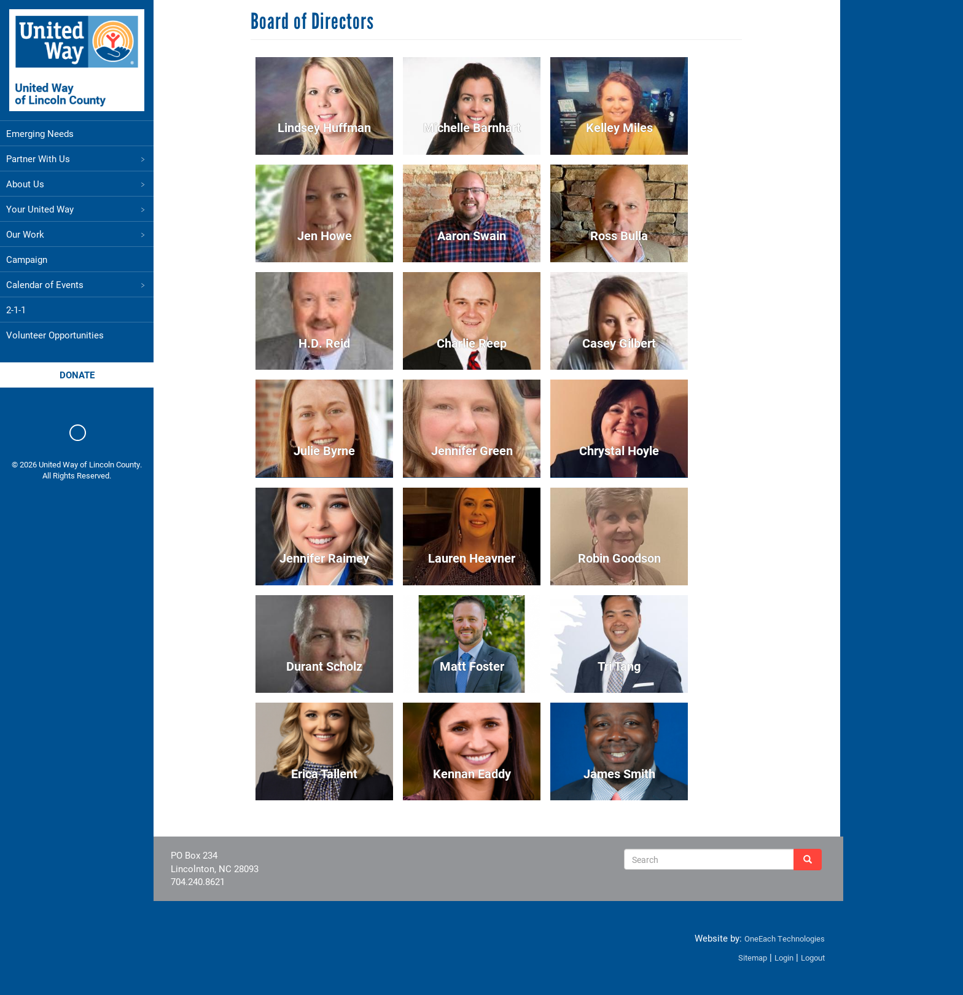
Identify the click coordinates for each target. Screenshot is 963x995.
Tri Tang (619, 666)
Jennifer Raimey (325, 558)
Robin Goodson (620, 558)
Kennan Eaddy (473, 773)
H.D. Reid (325, 343)
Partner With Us (76, 158)
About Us (76, 184)
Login (780, 957)
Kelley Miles (620, 127)
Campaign (26, 259)
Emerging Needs (40, 133)
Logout (810, 957)
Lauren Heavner (472, 558)
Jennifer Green (472, 450)
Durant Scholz (325, 666)
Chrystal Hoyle (620, 450)
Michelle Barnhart (472, 127)
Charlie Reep (472, 343)
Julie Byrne (325, 450)
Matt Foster (472, 666)
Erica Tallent (325, 773)
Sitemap (749, 957)
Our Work (76, 234)
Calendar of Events (76, 284)
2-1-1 (16, 309)
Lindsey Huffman (325, 127)
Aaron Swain (472, 235)
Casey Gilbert (620, 343)
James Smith (620, 773)
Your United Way (76, 209)
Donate (77, 375)
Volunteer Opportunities (55, 335)
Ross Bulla (620, 235)
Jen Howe (325, 235)
